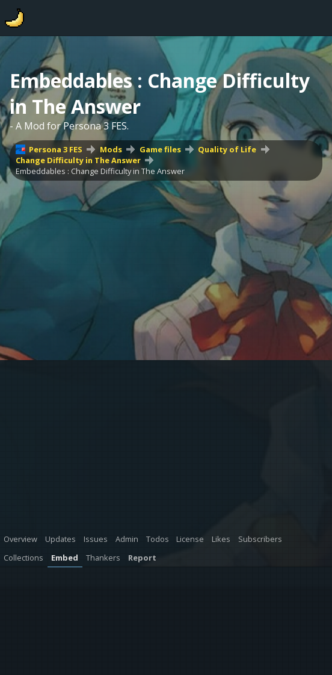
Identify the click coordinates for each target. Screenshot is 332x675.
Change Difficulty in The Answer (78, 160)
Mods (111, 149)
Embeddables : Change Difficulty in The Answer (100, 171)
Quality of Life (227, 149)
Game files (160, 149)
